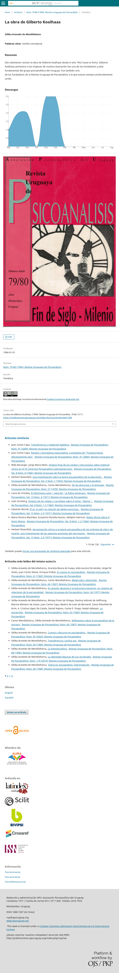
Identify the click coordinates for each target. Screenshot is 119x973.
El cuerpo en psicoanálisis (71, 572)
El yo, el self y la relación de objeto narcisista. (55, 509)
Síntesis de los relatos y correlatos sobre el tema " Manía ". (60, 501)
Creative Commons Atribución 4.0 (63, 399)
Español (9, 697)
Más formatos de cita (15, 424)
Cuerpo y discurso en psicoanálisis (67, 632)
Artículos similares (17, 438)
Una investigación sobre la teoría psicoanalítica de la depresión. (67, 477)
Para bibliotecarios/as (15, 881)
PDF (10, 337)
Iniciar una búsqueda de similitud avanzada (46, 551)
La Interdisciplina (57, 648)
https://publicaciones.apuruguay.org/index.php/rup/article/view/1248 (37, 417)
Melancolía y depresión (85, 580)
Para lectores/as (12, 872)
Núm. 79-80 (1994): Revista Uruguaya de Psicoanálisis (52, 12)
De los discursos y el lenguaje (88, 485)
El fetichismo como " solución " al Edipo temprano (58, 493)
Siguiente (105, 544)
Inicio (7, 12)
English (9, 692)
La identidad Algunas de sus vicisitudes (70, 656)
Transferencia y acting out (62, 640)
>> (12, 675)
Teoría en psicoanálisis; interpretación (69, 664)
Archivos (18, 12)
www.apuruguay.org (17, 920)
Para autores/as (12, 876)
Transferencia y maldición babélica (50, 444)
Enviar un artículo (16, 712)
